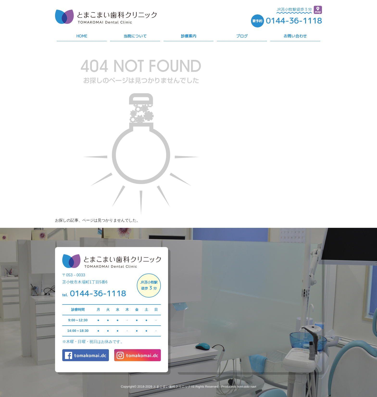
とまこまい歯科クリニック (172, 386)
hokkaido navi (246, 386)
